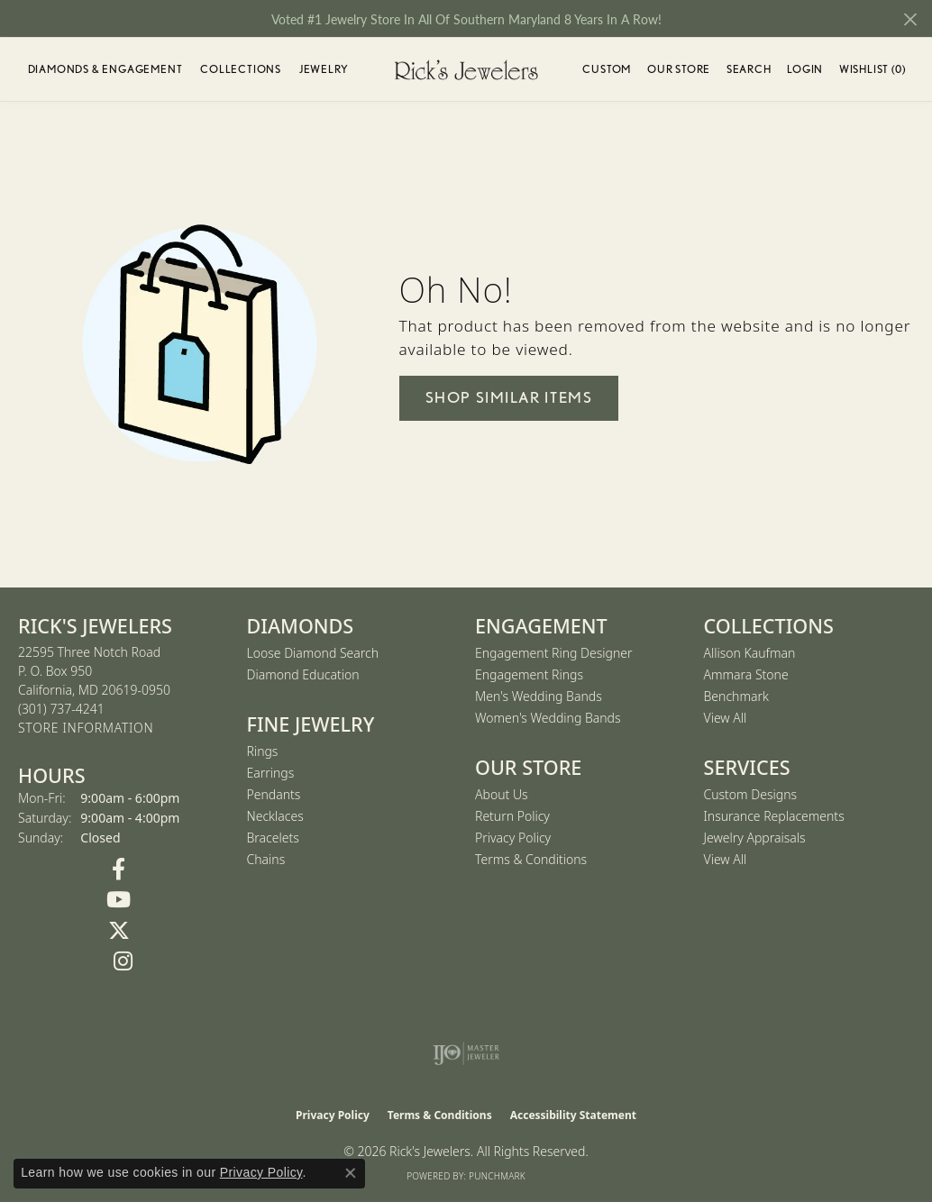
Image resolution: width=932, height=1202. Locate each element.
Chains (266, 859)
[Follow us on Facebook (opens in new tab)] (119, 869)
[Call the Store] (61, 708)
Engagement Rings (529, 674)
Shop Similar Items (509, 397)
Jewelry (324, 69)
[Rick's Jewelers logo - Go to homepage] (466, 69)
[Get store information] (85, 728)
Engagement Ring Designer (553, 652)
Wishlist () (872, 71)
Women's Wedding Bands (548, 717)
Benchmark (736, 696)
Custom (606, 69)
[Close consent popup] (350, 1173)
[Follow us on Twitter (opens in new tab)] (119, 931)
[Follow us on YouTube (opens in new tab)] (119, 900)
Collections (240, 69)
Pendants (274, 794)
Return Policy (512, 815)
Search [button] (749, 69)
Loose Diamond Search (313, 652)
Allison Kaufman (750, 652)
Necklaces (275, 815)
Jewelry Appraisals (755, 837)
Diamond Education (303, 674)
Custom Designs (751, 794)
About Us (501, 794)
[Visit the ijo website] (466, 1053)
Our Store (678, 69)
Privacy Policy (513, 837)
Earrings (271, 772)
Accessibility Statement (573, 1115)
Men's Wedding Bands (538, 696)
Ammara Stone (746, 674)
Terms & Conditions (531, 859)
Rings (263, 751)
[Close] (910, 19)
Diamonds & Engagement (105, 69)
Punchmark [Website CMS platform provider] (497, 1176)
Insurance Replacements (774, 815)
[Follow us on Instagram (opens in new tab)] (123, 961)
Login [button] (805, 71)
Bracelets (273, 837)
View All (725, 717)
